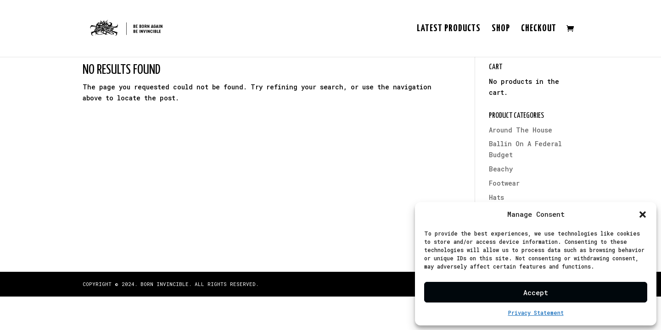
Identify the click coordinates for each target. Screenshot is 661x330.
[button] (642, 214)
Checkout (538, 29)
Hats (496, 197)
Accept (535, 292)
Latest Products (449, 29)
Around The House (520, 130)
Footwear (504, 183)
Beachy (501, 169)
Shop (501, 29)
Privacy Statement (536, 312)
